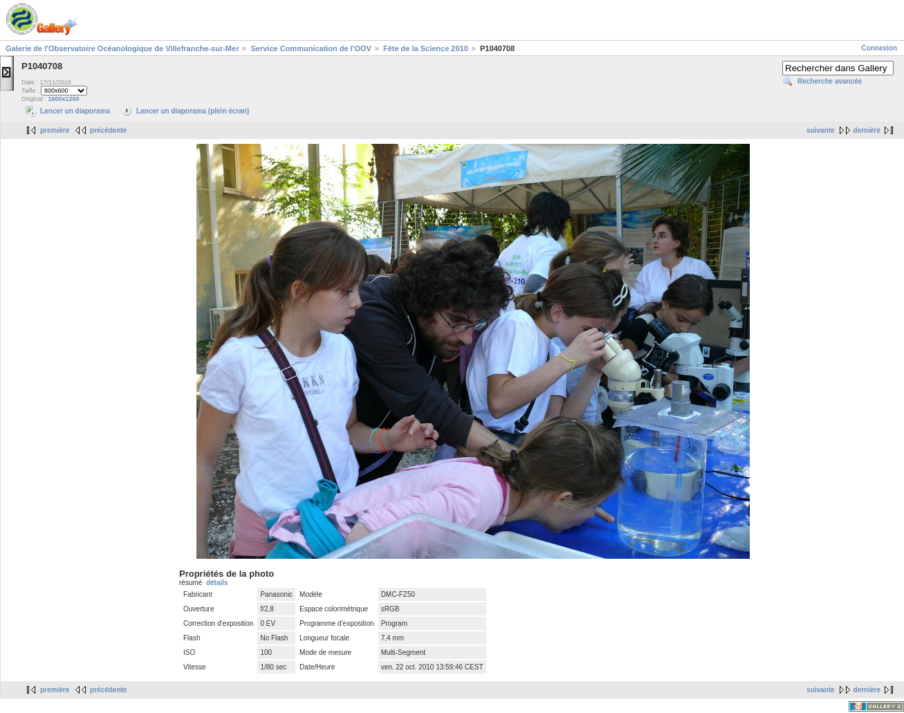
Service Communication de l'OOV (310, 48)
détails (217, 582)
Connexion (879, 48)
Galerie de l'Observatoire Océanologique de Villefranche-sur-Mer (122, 48)
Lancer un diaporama (75, 111)
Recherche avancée (829, 81)
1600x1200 (64, 98)
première (54, 130)
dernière (867, 130)
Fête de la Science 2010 (425, 48)
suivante (820, 130)
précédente (108, 130)
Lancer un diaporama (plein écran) (192, 111)
